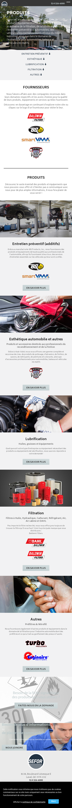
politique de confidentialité (33, 802)
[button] (53, 801)
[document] (36, 404)
